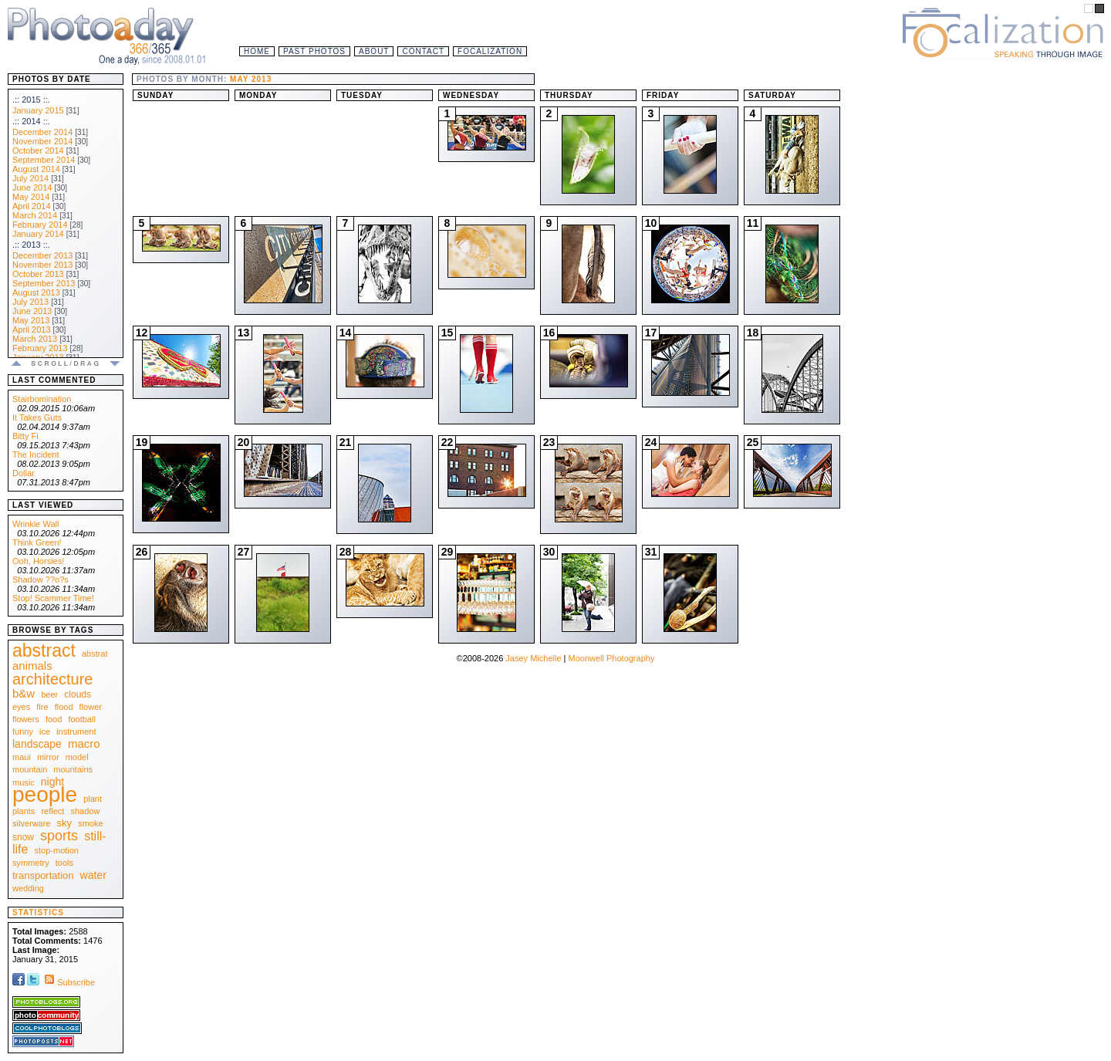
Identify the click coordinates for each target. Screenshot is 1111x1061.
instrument (76, 731)
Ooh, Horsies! (38, 561)
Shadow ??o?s (40, 579)
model (77, 757)
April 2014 (31, 206)
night (52, 781)
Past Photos (314, 51)
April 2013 (31, 329)
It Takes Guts (37, 417)
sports (59, 835)
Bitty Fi (25, 436)
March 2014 (34, 215)
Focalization (490, 51)
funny (22, 731)
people (44, 794)
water (93, 875)
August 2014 (36, 169)
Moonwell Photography (611, 658)
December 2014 (42, 132)
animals (32, 665)
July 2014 (30, 178)
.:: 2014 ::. (31, 121)
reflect (52, 811)
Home (257, 51)
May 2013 (30, 320)
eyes (21, 706)
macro (84, 743)
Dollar (23, 473)
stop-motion (57, 850)
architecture (52, 679)
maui (21, 757)
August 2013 (36, 292)
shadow (85, 811)
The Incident (35, 454)
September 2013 (43, 283)
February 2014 (40, 224)
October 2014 (38, 150)
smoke (90, 823)
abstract (44, 650)
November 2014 (42, 141)
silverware (31, 823)
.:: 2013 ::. (31, 244)
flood (64, 706)
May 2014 (30, 196)
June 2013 (32, 311)
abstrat (95, 653)
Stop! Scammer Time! (53, 598)
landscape (37, 744)
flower (90, 706)
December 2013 (42, 255)
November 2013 (42, 264)
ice (44, 731)
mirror (48, 757)
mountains (73, 769)
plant (92, 798)
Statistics (38, 912)
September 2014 (43, 159)
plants (23, 811)
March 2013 (34, 338)
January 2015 (38, 110)
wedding (28, 888)
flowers (25, 719)
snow (23, 837)
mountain (29, 769)
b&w (23, 693)
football (81, 719)
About (374, 51)
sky (65, 823)
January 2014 (38, 233)
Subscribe (68, 982)
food (54, 719)
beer (49, 694)
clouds (77, 694)
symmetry (30, 862)
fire (42, 706)
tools (64, 862)
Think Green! (37, 542)
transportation (43, 875)
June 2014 (32, 187)
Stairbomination (41, 399)
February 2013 (40, 348)
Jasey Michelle (533, 658)
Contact (423, 51)
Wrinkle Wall (35, 524)
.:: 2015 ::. (31, 99)
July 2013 (30, 301)
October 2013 (38, 274)
